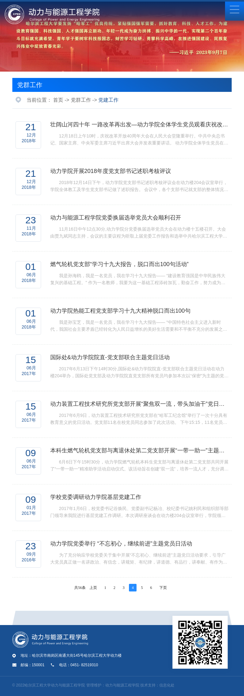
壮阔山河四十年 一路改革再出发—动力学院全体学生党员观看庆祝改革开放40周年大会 (139, 124)
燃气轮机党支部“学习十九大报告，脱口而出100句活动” (119, 264)
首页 (58, 100)
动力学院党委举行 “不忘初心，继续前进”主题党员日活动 (121, 543)
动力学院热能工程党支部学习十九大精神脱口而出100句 (120, 311)
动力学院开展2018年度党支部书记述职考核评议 (110, 171)
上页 (93, 587)
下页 (163, 587)
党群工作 (29, 84)
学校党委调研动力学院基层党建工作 (95, 497)
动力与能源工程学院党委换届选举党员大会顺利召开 (115, 217)
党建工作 (108, 100)
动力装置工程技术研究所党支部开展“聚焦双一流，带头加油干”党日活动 (139, 404)
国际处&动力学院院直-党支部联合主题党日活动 (110, 357)
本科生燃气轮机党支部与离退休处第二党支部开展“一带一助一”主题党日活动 (139, 450)
